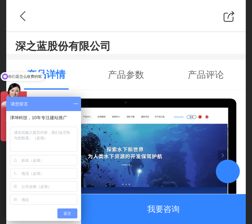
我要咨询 (163, 209)
